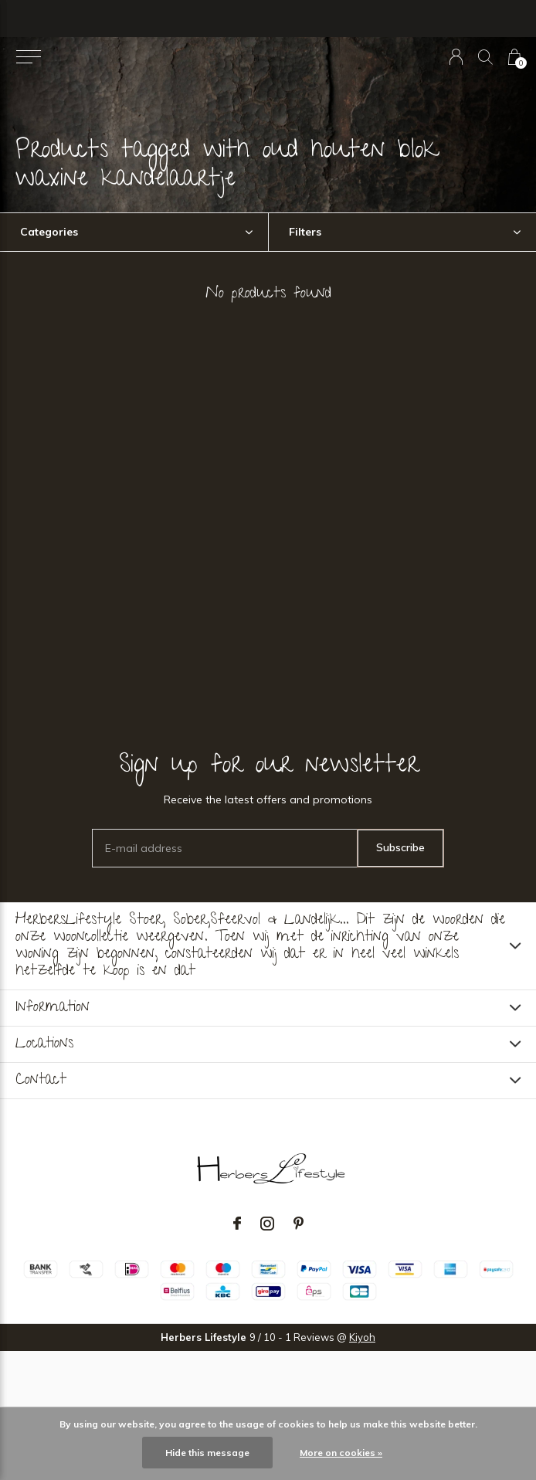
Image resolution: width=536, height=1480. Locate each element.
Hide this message (207, 1452)
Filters (305, 232)
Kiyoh (362, 1337)
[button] (28, 57)
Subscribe (400, 847)
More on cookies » (341, 1452)
